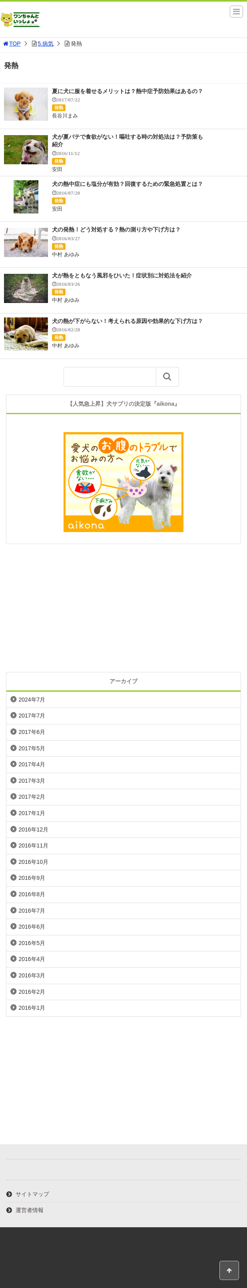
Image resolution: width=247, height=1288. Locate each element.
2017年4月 (31, 764)
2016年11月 (33, 845)
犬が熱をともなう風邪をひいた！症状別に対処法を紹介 (122, 275)
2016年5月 (31, 943)
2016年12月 (33, 829)
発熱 (58, 107)
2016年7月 (31, 910)
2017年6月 (31, 732)
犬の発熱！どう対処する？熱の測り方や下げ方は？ (116, 229)
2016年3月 (31, 975)
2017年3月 (31, 781)
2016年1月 (31, 1008)
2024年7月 (31, 699)
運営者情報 (30, 1210)
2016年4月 (31, 959)
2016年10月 (33, 862)
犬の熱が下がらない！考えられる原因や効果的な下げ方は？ (127, 321)
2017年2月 (31, 797)
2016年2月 (31, 992)
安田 (57, 169)
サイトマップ (32, 1194)
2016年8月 (31, 894)
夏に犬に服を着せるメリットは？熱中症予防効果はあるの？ (127, 91)
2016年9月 (31, 878)
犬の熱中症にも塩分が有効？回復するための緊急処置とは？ (127, 184)
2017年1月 (31, 813)
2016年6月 (31, 926)
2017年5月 (31, 748)
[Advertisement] (123, 608)
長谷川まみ (65, 116)
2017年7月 (31, 715)
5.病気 (46, 43)
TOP (11, 43)
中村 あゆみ (66, 254)
